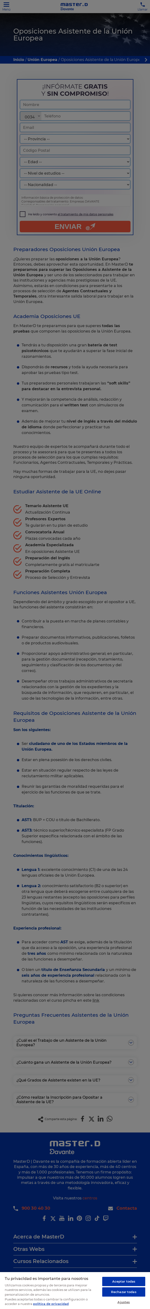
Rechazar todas (123, 1292)
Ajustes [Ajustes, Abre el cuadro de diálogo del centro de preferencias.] (123, 1302)
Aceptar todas (123, 1281)
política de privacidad (51, 1304)
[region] (75, 1290)
